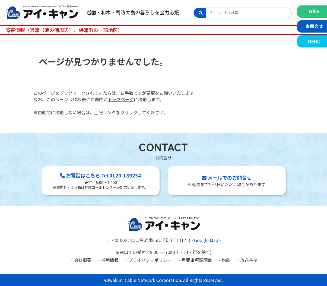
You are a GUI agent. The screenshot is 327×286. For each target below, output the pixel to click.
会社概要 (82, 260)
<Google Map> (206, 240)
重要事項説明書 (197, 260)
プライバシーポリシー (150, 260)
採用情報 (110, 260)
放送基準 (249, 260)
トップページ (121, 99)
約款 (226, 260)
